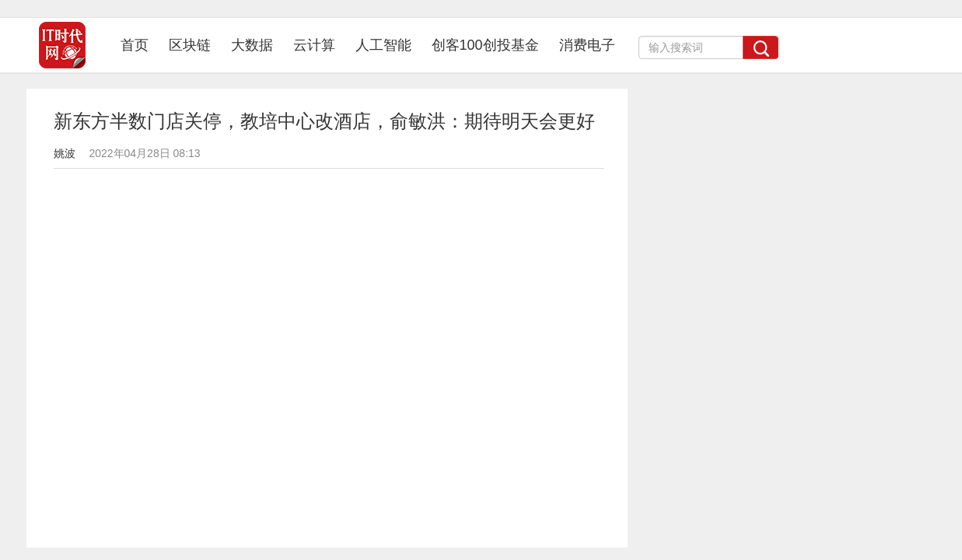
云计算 (314, 45)
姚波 (64, 153)
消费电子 (587, 45)
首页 (140, 45)
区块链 (190, 45)
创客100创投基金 (485, 45)
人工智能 (383, 45)
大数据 (252, 45)
